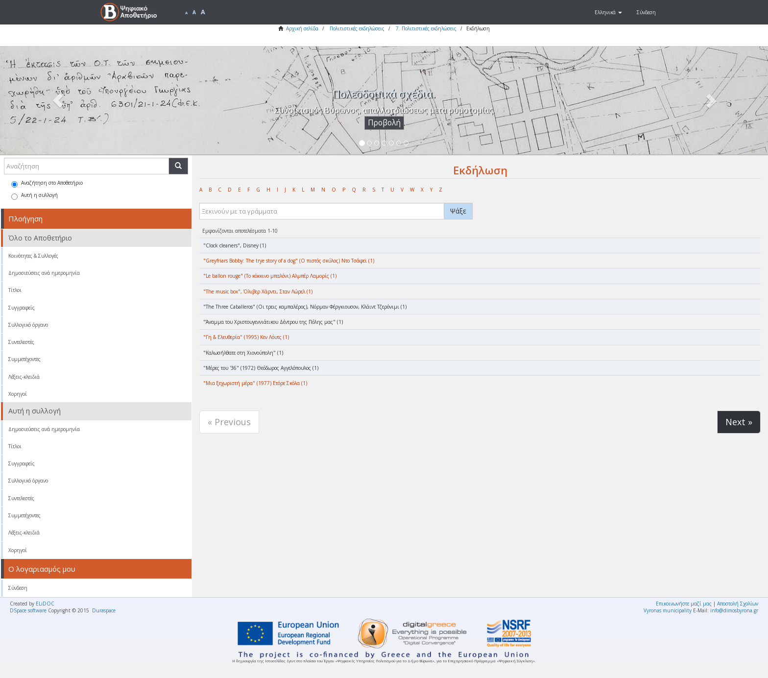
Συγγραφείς (21, 307)
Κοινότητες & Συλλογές (33, 255)
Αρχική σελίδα (302, 28)
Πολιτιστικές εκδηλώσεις (357, 28)
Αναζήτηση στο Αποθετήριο (47, 183)
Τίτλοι (15, 290)
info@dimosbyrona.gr (734, 610)
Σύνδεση (17, 587)
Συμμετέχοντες (24, 359)
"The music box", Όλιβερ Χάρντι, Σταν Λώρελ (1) (257, 291)
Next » (738, 422)
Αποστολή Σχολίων (737, 603)
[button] (608, 12)
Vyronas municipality (668, 610)
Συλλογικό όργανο (28, 324)
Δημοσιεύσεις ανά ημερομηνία (44, 272)
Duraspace (104, 610)
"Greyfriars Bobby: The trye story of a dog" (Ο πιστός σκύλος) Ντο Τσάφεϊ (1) (288, 260)
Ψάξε (458, 211)
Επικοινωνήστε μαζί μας (684, 603)
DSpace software (28, 610)
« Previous (229, 422)
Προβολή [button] (384, 123)
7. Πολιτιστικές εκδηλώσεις (426, 28)
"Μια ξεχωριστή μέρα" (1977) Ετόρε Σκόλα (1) (255, 383)
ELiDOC (45, 603)
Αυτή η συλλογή (34, 196)
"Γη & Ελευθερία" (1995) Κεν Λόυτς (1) (246, 337)
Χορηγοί (17, 393)
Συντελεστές (21, 342)
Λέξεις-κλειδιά (24, 376)
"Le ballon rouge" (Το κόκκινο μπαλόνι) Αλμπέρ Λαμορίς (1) (269, 275)
